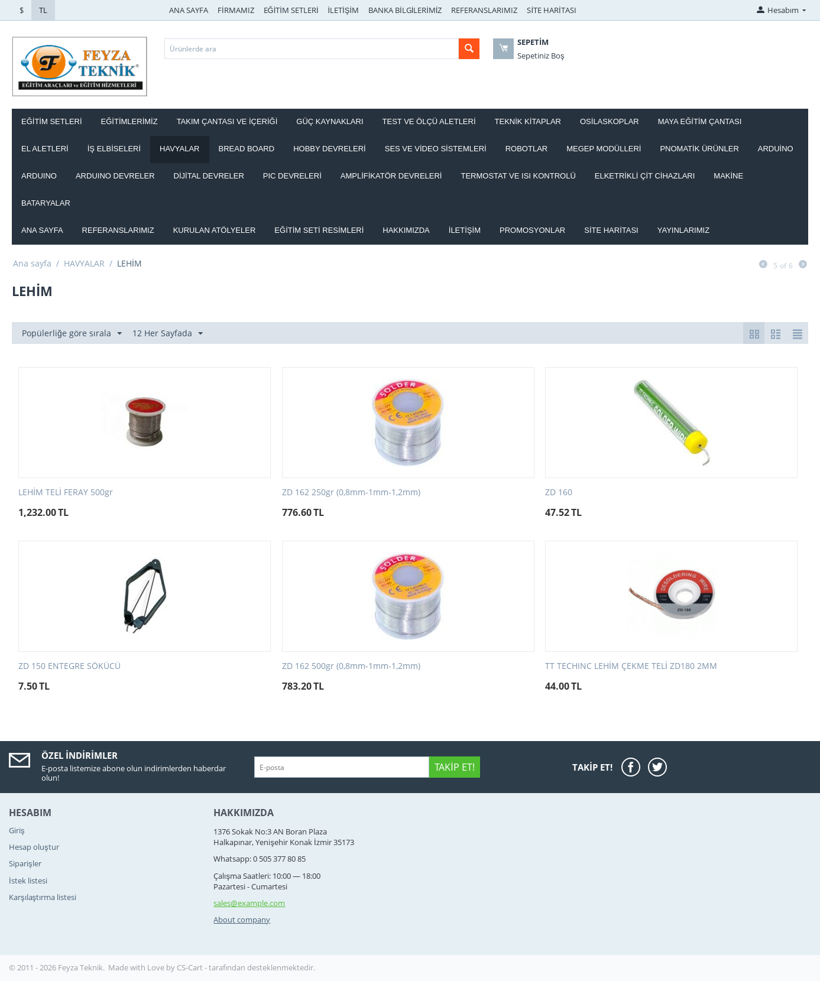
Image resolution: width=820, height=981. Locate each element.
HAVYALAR (179, 148)
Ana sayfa (32, 263)
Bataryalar (45, 203)
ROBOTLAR (526, 148)
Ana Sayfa (42, 230)
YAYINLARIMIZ (683, 230)
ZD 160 (558, 493)
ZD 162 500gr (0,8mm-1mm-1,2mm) (351, 666)
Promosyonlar (532, 230)
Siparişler (25, 863)
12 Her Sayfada (167, 333)
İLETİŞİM (343, 10)
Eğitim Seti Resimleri (319, 230)
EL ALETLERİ (45, 148)
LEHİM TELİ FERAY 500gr (65, 493)
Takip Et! (454, 767)
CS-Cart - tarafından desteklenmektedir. (246, 967)
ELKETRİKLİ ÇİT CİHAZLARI (645, 175)
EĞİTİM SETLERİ (291, 10)
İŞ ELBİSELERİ (114, 148)
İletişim (465, 230)
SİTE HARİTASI (551, 10)
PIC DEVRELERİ (292, 175)
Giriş (17, 830)
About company (241, 919)
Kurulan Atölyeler (214, 230)
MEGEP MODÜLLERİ (603, 148)
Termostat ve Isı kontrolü (518, 175)
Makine (728, 175)
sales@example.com (249, 903)
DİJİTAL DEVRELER (209, 175)
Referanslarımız (118, 230)
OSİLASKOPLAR (609, 121)
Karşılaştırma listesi (42, 897)
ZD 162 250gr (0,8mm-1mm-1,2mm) (351, 493)
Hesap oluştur (34, 847)
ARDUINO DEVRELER (115, 175)
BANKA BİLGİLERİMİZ (405, 10)
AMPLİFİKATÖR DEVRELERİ (391, 175)
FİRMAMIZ (236, 10)
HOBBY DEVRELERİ (329, 148)
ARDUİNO (775, 148)
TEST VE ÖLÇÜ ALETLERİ (429, 121)
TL (43, 10)
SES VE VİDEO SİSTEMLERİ (436, 148)
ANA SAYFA (188, 10)
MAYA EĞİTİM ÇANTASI (700, 121)
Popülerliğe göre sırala (72, 333)
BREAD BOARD (247, 148)
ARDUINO (39, 175)
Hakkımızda (406, 230)
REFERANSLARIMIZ (484, 10)
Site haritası (611, 230)
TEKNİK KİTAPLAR (528, 121)
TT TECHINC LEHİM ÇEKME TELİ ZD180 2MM (631, 666)
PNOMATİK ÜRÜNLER (699, 148)
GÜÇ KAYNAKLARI (329, 121)
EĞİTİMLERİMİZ (129, 121)
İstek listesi (28, 880)
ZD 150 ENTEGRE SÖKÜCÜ (69, 666)
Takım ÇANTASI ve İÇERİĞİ (227, 121)
